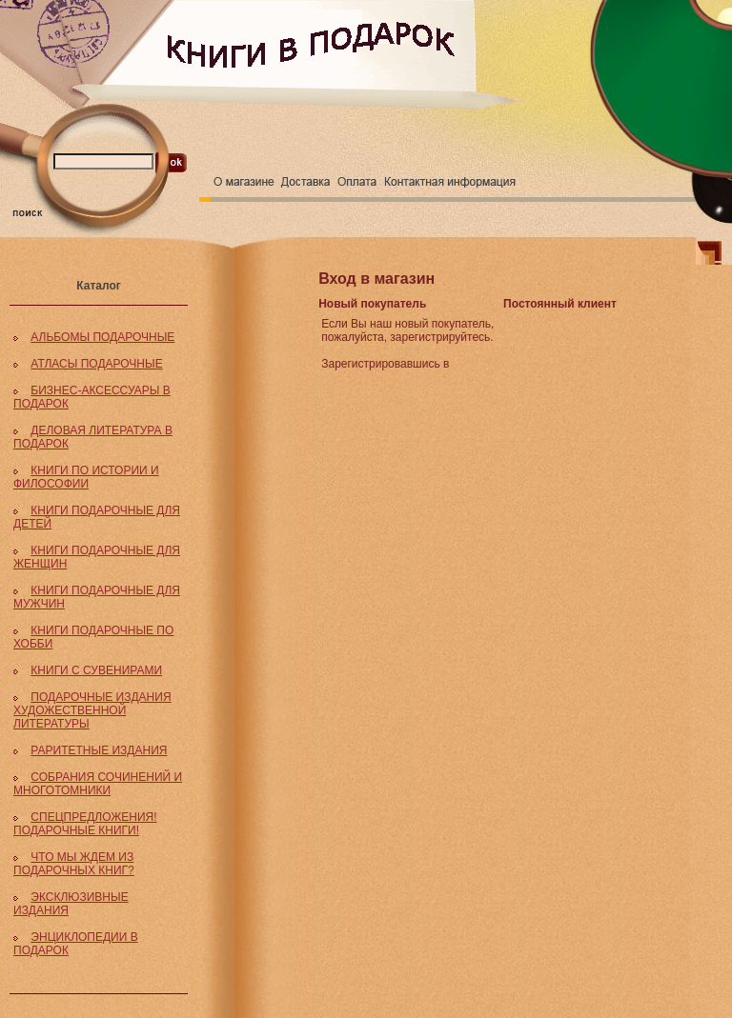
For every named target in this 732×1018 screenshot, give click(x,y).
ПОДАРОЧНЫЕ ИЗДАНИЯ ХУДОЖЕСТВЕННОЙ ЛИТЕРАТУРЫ (92, 710)
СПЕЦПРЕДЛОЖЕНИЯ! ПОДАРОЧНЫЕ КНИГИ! (85, 823)
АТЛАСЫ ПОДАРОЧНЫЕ (96, 363)
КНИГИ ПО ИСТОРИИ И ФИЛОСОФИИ (86, 477)
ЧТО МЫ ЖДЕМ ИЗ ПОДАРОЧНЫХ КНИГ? (73, 863)
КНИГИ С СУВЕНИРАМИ (96, 670)
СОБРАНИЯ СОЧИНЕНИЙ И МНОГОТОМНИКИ (97, 783)
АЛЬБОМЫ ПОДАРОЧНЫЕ (102, 337)
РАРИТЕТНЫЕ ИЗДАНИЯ (98, 750)
